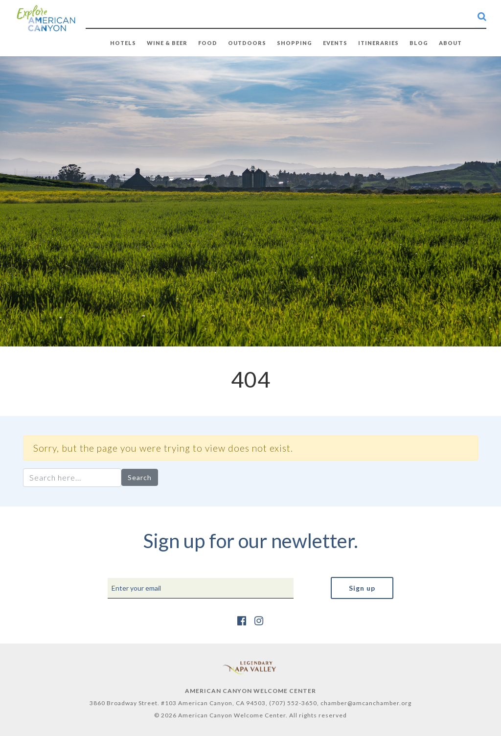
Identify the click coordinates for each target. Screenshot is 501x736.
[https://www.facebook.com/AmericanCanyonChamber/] (241, 620)
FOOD (207, 43)
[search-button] (482, 16)
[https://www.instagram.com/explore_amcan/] (259, 620)
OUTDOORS (247, 43)
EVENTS (335, 43)
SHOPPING (294, 43)
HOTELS (123, 43)
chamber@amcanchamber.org (365, 703)
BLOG (419, 43)
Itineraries (378, 43)
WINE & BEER (167, 43)
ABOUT (450, 43)
